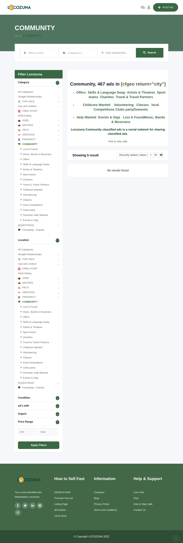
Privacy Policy (101, 504)
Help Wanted (86, 117)
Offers (26, 159)
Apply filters (39, 445)
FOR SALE (26, 101)
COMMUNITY (28, 144)
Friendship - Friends (31, 229)
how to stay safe (117, 141)
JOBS (23, 120)
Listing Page (61, 504)
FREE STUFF (28, 110)
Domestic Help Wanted (35, 215)
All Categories (25, 91)
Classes (27, 199)
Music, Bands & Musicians (37, 154)
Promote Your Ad (63, 498)
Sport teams (29, 174)
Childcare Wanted (32, 189)
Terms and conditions (105, 509)
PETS (23, 129)
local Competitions (33, 204)
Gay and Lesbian (27, 106)
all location (60, 509)
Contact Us (140, 509)
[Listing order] (134, 155)
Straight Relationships (30, 96)
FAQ (136, 498)
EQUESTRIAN (26, 225)
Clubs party (29, 210)
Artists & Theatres (32, 169)
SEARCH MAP (62, 492)
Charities (28, 179)
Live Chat (139, 492)
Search (149, 52)
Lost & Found (30, 149)
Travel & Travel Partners (36, 184)
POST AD (165, 7)
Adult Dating (24, 115)
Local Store (60, 515)
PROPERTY (27, 139)
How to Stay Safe (143, 504)
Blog (96, 498)
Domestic (140, 109)
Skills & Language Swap (36, 164)
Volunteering (29, 194)
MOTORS (25, 125)
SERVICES (26, 134)
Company (99, 492)
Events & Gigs (30, 220)
